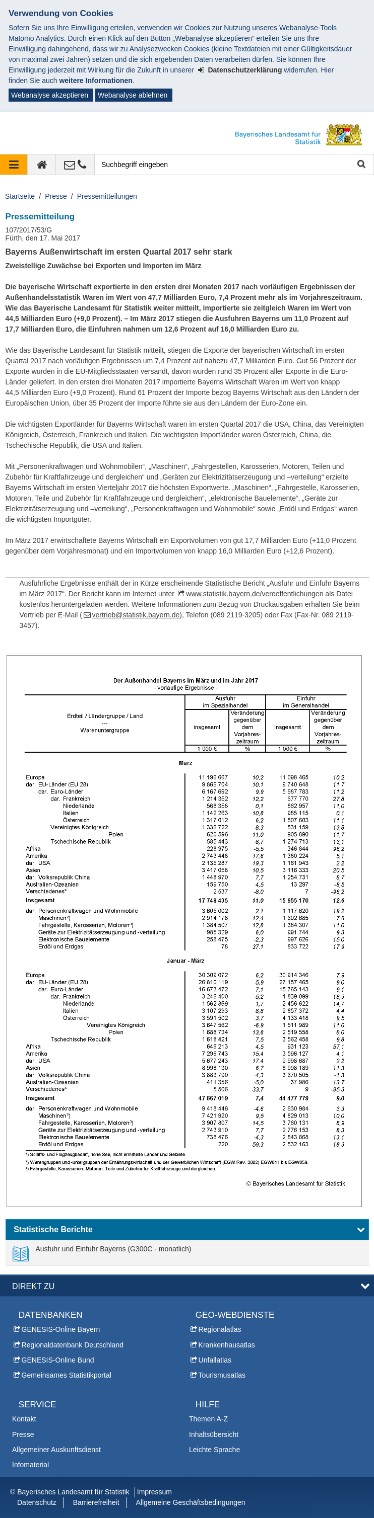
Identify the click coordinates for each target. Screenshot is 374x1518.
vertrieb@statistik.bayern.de (136, 615)
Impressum (154, 1492)
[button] (187, 1230)
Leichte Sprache (214, 1450)
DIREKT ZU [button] (33, 1286)
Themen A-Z (208, 1419)
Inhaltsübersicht (213, 1434)
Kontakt (24, 1419)
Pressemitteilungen (107, 196)
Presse (56, 196)
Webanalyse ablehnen (132, 95)
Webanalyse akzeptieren (49, 95)
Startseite (20, 196)
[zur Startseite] (42, 164)
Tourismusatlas (222, 1375)
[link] (102, 1253)
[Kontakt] (75, 164)
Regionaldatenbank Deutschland (72, 1345)
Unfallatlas (215, 1360)
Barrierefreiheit (96, 1502)
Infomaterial (30, 1465)
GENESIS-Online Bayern (61, 1329)
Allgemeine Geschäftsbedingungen (190, 1502)
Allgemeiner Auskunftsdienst (56, 1450)
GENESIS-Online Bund (58, 1360)
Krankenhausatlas (227, 1345)
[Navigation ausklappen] (14, 164)
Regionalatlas (220, 1329)
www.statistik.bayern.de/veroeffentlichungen (254, 594)
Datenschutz (36, 1502)
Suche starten (360, 164)
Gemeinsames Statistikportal (66, 1375)
